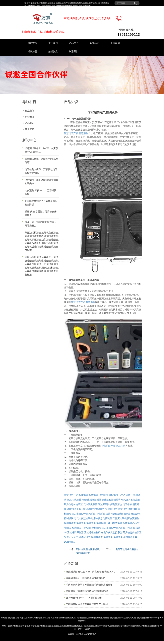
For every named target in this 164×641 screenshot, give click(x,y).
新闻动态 (94, 43)
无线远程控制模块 (111, 499)
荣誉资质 (53, 51)
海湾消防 (91, 513)
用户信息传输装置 (73, 504)
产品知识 (29, 123)
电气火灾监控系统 (130, 499)
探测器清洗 (116, 504)
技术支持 (29, 129)
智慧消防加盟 (74, 499)
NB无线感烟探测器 (91, 499)
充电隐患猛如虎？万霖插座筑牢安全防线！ (88, 604)
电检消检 (113, 495)
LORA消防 (87, 509)
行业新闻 (29, 110)
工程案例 (115, 43)
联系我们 (73, 51)
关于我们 (53, 43)
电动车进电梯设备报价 (127, 549)
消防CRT (103, 495)
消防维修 (127, 504)
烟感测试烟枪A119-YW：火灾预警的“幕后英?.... (91, 571)
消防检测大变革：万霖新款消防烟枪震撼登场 (89, 584)
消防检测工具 (74, 509)
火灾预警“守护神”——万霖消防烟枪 (84, 597)
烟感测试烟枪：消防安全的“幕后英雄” (85, 578)
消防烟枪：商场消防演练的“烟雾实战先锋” (87, 591)
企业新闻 (29, 116)
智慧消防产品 (71, 133)
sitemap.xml (157, 617)
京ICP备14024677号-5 (86, 634)
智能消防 (83, 495)
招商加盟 (32, 51)
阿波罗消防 (104, 504)
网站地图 (82, 621)
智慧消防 (83, 133)
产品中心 (73, 43)
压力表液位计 (126, 495)
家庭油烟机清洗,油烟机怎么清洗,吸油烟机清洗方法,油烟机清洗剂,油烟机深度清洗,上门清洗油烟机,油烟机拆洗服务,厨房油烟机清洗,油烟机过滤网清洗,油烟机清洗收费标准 (76, 617)
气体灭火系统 (90, 504)
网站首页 (32, 43)
